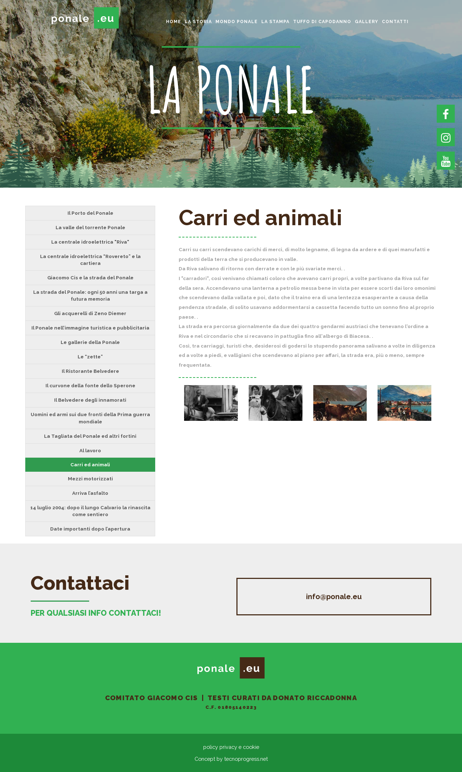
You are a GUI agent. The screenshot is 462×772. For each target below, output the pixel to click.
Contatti (395, 21)
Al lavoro (90, 450)
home (173, 21)
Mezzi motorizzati (90, 478)
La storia (198, 21)
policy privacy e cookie (231, 747)
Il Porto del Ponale (90, 213)
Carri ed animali (90, 464)
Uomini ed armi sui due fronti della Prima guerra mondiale (90, 417)
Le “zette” (90, 356)
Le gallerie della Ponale (90, 342)
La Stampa (275, 21)
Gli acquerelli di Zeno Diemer (90, 313)
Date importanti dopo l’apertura (90, 529)
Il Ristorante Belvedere (90, 371)
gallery (366, 21)
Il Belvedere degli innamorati (90, 400)
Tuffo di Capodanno (322, 21)
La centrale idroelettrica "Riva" (90, 242)
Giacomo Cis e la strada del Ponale (90, 277)
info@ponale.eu (334, 596)
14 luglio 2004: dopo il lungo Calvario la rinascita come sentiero (90, 511)
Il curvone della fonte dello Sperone (90, 385)
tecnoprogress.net (246, 759)
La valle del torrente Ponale (90, 227)
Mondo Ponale (236, 21)
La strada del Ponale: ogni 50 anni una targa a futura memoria (90, 295)
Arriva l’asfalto (90, 493)
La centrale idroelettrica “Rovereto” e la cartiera (90, 259)
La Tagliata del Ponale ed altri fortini (90, 436)
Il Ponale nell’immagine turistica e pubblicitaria (90, 328)
